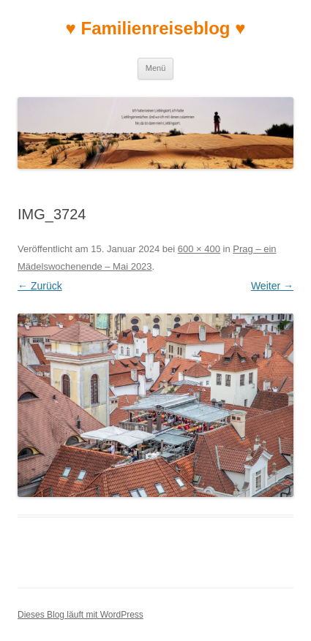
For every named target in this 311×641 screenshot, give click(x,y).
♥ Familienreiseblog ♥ (156, 28)
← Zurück (40, 286)
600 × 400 (199, 248)
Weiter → (272, 286)
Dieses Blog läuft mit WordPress (80, 615)
